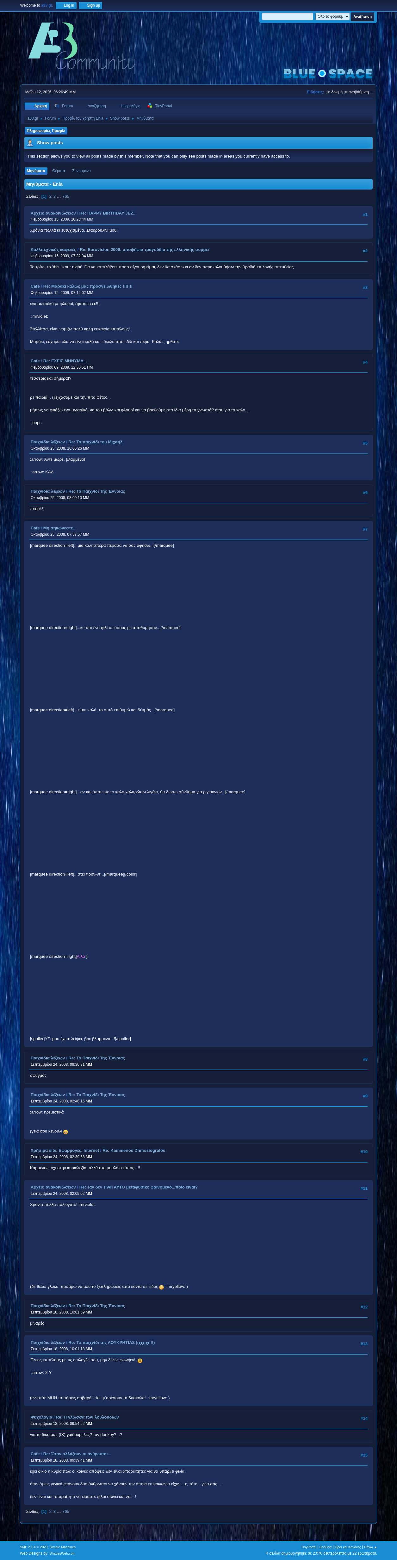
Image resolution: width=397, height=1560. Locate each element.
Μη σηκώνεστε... (60, 528)
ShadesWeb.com (62, 1553)
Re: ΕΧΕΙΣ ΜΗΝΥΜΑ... (65, 361)
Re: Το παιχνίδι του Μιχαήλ (95, 442)
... (59, 196)
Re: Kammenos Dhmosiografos (133, 1150)
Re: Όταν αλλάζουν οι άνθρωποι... (77, 1453)
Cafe (35, 286)
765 (65, 196)
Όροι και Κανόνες (348, 1547)
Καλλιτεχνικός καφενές (53, 249)
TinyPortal (308, 1547)
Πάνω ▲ (370, 1547)
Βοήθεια (325, 1547)
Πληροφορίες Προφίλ (46, 130)
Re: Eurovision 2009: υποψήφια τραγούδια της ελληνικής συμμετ (145, 249)
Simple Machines (63, 1547)
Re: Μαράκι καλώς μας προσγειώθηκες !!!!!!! (88, 286)
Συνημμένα (81, 171)
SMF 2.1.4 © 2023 (34, 1547)
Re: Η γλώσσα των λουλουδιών (87, 1417)
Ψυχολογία (42, 1417)
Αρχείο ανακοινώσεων (53, 213)
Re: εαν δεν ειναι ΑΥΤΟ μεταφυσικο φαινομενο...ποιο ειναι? (138, 1187)
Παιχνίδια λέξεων (48, 442)
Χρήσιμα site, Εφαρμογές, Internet (65, 1150)
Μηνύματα (36, 171)
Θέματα (58, 171)
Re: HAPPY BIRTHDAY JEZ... (108, 213)
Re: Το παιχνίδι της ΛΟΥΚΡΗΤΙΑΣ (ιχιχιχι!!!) (111, 1342)
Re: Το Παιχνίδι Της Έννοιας (96, 491)
